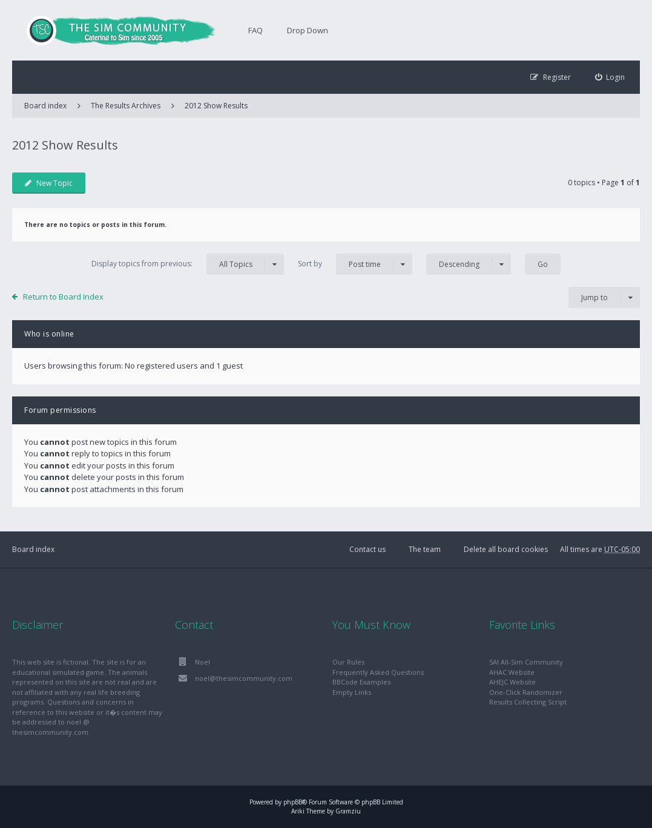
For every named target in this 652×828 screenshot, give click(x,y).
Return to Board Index (63, 296)
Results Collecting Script (528, 701)
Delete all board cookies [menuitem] (506, 549)
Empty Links (351, 692)
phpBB (292, 802)
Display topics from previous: (187, 264)
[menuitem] (610, 77)
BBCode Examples (361, 681)
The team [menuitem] (425, 549)
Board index (33, 549)
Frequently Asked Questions (378, 672)
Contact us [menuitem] (367, 549)
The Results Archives (125, 105)
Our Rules (348, 661)
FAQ (255, 30)
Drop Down (307, 30)
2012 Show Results (216, 105)
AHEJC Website (512, 681)
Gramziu (348, 811)
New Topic (49, 183)
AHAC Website (512, 672)
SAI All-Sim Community (526, 661)
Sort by (355, 264)
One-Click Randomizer (525, 692)
